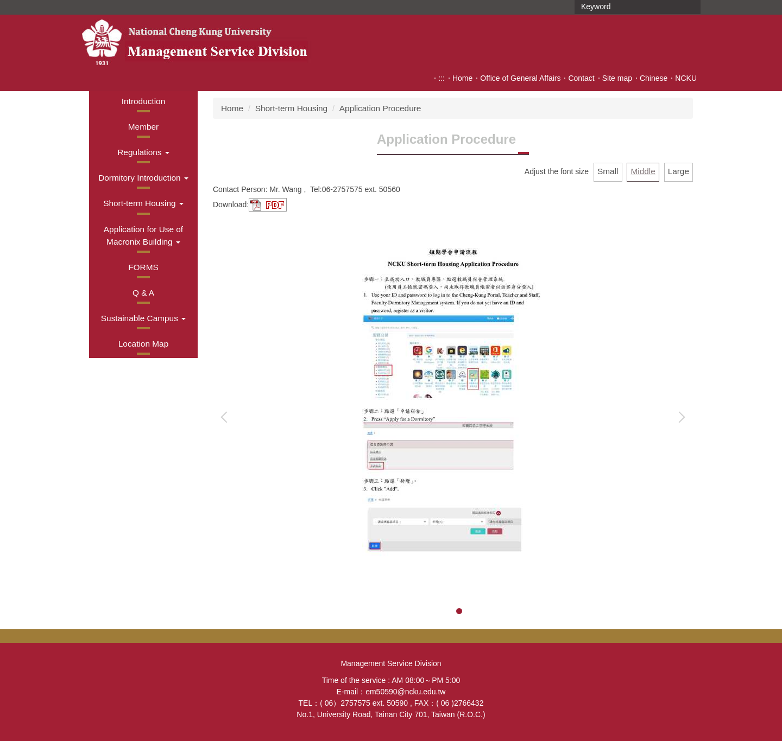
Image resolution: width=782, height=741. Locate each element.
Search (691, 7)
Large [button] (678, 171)
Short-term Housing (291, 108)
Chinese (653, 78)
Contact (581, 78)
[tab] (446, 611)
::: (441, 78)
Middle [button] (642, 171)
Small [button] (607, 171)
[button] (143, 152)
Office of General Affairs (520, 78)
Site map (617, 78)
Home (462, 78)
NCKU (686, 78)
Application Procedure (380, 108)
